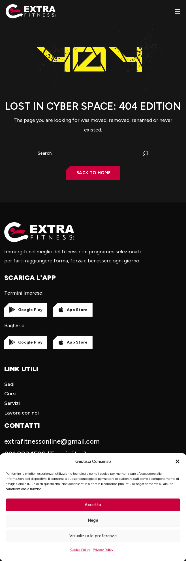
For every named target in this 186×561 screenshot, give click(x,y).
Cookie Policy (80, 550)
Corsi (10, 393)
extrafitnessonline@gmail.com (52, 441)
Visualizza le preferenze (93, 535)
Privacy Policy (103, 550)
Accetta (93, 504)
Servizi (12, 403)
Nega (93, 520)
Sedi (9, 384)
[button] (177, 461)
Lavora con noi (21, 413)
